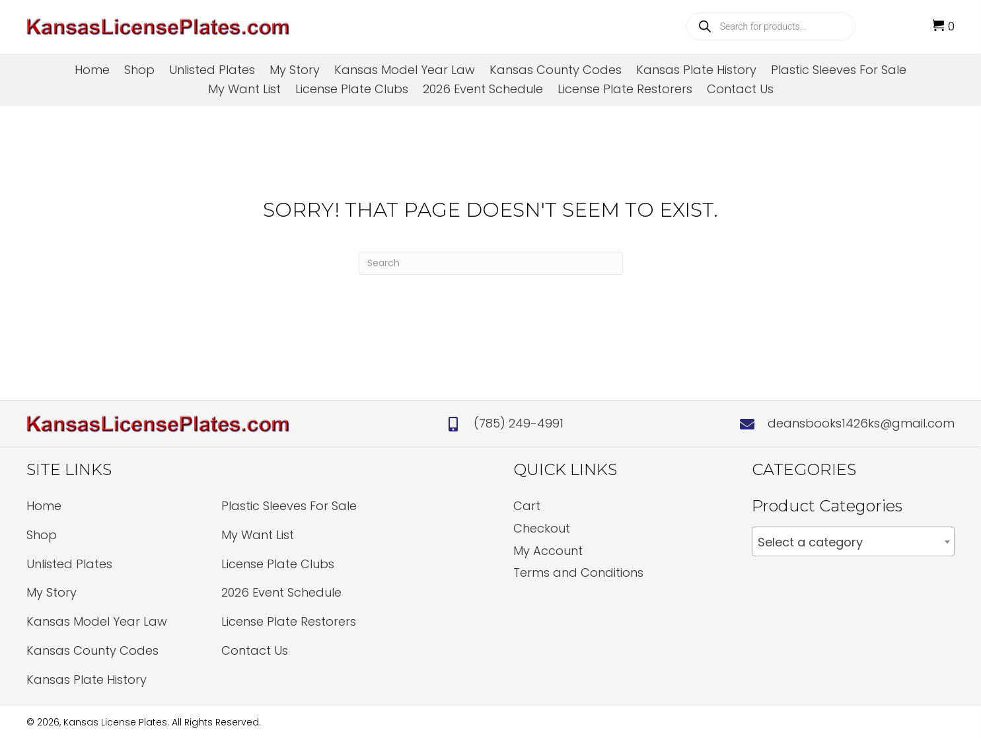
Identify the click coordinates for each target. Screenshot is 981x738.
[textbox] (853, 542)
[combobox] (853, 541)
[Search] (491, 263)
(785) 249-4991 (518, 423)
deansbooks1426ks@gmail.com (861, 423)
